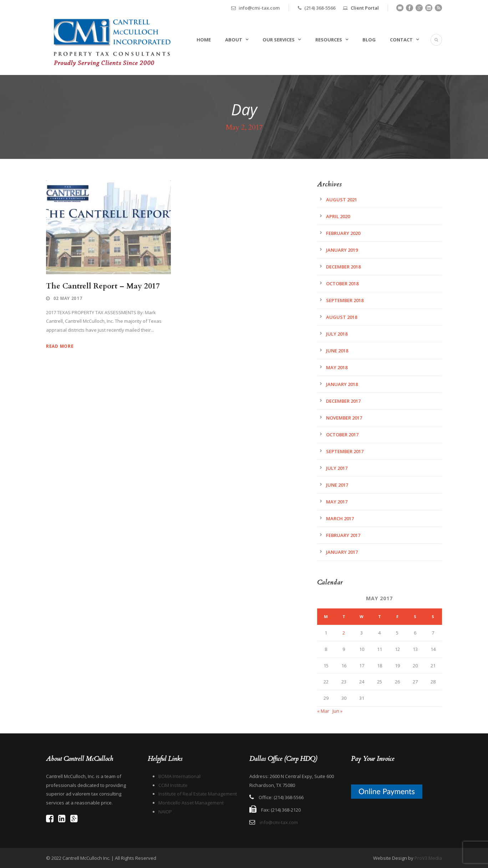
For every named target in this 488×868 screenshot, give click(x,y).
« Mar (323, 711)
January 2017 (342, 552)
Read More (59, 346)
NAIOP (165, 811)
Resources (328, 39)
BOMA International (179, 776)
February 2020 (343, 233)
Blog (369, 39)
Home (204, 39)
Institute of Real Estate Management (197, 794)
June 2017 (337, 485)
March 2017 (340, 518)
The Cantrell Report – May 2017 (103, 286)
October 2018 (342, 283)
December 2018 (343, 267)
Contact (401, 39)
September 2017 (345, 451)
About (233, 39)
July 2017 (336, 468)
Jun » (337, 711)
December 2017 (343, 401)
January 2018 (342, 384)
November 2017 (344, 418)
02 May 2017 (68, 298)
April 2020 (338, 216)
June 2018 (337, 350)
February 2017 (343, 535)
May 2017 (336, 501)
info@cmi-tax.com (279, 822)
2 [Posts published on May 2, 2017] (343, 632)
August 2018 (341, 317)
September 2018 (345, 300)
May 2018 (336, 367)
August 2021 (341, 199)
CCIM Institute (173, 785)
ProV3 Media (428, 858)
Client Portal (365, 8)
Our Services (279, 39)
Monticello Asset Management (191, 802)
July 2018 (336, 334)
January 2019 (342, 250)
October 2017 (342, 434)
